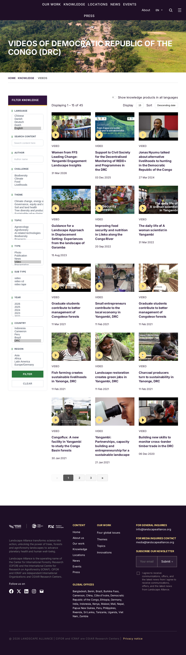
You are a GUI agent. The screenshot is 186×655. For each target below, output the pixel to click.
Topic (18, 220)
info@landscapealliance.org (153, 529)
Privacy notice (133, 638)
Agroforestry (27, 230)
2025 (27, 307)
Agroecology (27, 226)
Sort (149, 105)
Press (76, 572)
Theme (18, 194)
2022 (27, 316)
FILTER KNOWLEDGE (25, 100)
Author (19, 152)
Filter (27, 374)
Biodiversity (27, 175)
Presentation (27, 265)
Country (20, 323)
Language (20, 110)
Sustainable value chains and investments (27, 213)
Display (128, 105)
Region (18, 349)
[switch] (114, 97)
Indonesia (27, 328)
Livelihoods (27, 184)
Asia (27, 355)
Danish (27, 119)
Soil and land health (27, 207)
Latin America (27, 361)
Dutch (27, 125)
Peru (27, 334)
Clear (27, 383)
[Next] (102, 477)
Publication (27, 255)
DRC (27, 340)
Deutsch (27, 122)
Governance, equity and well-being (27, 204)
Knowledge (26, 78)
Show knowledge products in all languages (148, 97)
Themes (102, 539)
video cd (27, 281)
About (146, 10)
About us (78, 538)
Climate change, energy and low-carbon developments (27, 201)
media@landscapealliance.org (155, 542)
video (27, 278)
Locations (79, 555)
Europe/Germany (27, 364)
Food (27, 181)
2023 (27, 313)
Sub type (20, 271)
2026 (27, 303)
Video (27, 261)
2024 (27, 310)
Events (77, 566)
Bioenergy (27, 239)
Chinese (27, 115)
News (27, 258)
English (27, 128)
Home (76, 532)
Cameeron (27, 331)
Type (17, 246)
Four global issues (108, 532)
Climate (27, 178)
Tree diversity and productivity (27, 210)
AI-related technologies (27, 233)
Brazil (27, 337)
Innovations (104, 552)
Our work (78, 543)
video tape (27, 284)
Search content (25, 136)
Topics (101, 546)
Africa (27, 358)
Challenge (21, 168)
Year (17, 297)
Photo (27, 252)
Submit (167, 561)
